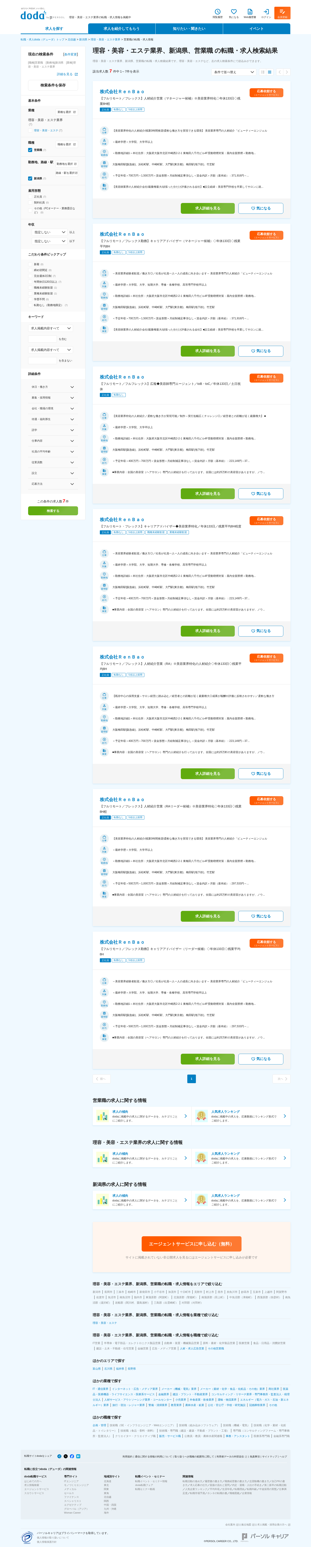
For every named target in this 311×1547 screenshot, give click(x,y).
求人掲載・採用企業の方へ (272, 1524)
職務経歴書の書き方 (236, 1481)
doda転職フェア (144, 1485)
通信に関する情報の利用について (153, 1456)
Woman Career (72, 1512)
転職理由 (239, 1489)
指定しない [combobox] (42, 232)
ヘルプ (283, 1456)
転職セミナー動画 (145, 1489)
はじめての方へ (33, 1481)
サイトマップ (269, 1456)
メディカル (70, 1489)
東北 (106, 1485)
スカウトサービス (34, 1493)
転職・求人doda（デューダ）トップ (43, 39)
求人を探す (54, 29)
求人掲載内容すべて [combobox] (45, 328)
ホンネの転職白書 (217, 1493)
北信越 (72, 39)
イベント (256, 29)
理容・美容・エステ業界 (105, 39)
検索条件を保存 (53, 85)
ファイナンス (71, 1497)
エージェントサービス (36, 1489)
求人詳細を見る (207, 208)
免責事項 (255, 1456)
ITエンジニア (71, 1481)
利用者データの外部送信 (230, 1456)
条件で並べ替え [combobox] (225, 72)
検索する (53, 511)
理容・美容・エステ (46, 130)
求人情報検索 (31, 1485)
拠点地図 (246, 1524)
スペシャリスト (72, 1501)
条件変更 (70, 54)
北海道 (107, 1481)
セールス (69, 1493)
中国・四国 (110, 1504)
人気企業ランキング (196, 1489)
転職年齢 (252, 1489)
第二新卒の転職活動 (275, 1485)
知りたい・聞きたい (189, 29)
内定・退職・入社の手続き (247, 1485)
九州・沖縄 (110, 1508)
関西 (106, 1501)
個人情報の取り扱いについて (53, 1537)
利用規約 (127, 1456)
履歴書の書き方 (213, 1481)
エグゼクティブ (72, 1504)
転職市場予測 (197, 1493)
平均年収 (215, 1489)
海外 (106, 1512)
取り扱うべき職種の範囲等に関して (194, 1456)
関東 (106, 1489)
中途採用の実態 (268, 1489)
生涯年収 (227, 1489)
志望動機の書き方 (259, 1481)
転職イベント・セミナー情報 (151, 1481)
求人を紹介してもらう (122, 29)
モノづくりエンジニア (76, 1485)
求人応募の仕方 (198, 1485)
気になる (261, 208)
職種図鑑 (234, 1493)
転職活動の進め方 (192, 1481)
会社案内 (230, 1524)
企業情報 (247, 1493)
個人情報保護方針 (47, 1541)
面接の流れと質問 (220, 1485)
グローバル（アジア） (76, 1508)
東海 (106, 1493)
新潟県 (83, 39)
